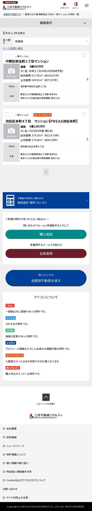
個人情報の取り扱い (16, 463)
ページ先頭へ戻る (13, 48)
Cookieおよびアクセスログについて (24, 480)
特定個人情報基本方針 (17, 471)
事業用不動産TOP (12, 14)
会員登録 (46, 253)
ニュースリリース (13, 446)
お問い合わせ (10, 489)
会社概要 (10, 428)
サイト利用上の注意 (15, 497)
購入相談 (46, 234)
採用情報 (10, 437)
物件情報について (14, 454)
